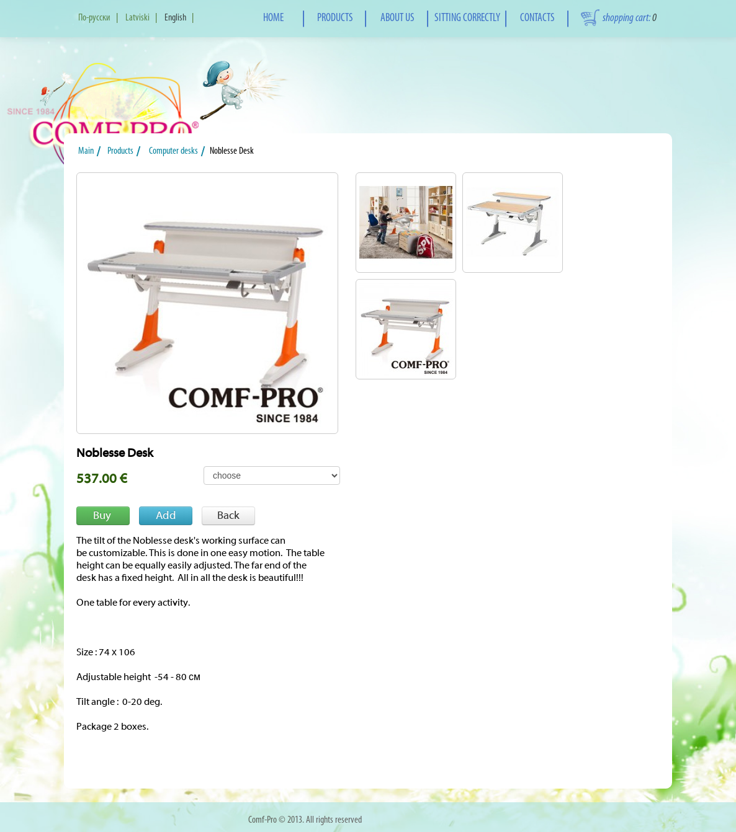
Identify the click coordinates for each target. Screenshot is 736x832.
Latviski (137, 18)
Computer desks (174, 151)
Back (228, 515)
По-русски (94, 18)
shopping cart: (630, 18)
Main (87, 151)
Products (123, 151)
